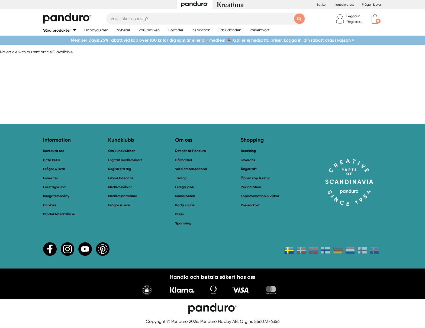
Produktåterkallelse (59, 214)
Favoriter (50, 178)
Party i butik (185, 205)
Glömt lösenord (120, 178)
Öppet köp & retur (255, 178)
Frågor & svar (372, 4)
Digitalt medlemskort (125, 160)
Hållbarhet (183, 160)
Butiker (322, 4)
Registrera (354, 22)
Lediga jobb (184, 187)
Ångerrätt (249, 169)
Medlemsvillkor (120, 187)
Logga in (353, 16)
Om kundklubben (121, 151)
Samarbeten (185, 196)
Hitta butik (51, 160)
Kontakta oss (344, 4)
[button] (59, 30)
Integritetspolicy (56, 196)
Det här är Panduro (190, 151)
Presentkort (250, 205)
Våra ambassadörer (191, 169)
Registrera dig (119, 169)
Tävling (180, 178)
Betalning (248, 151)
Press (179, 214)
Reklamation (251, 187)
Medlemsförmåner (122, 196)
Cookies (49, 205)
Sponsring (183, 223)
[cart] (375, 19)
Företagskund (54, 187)
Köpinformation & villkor (260, 196)
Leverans (248, 160)
